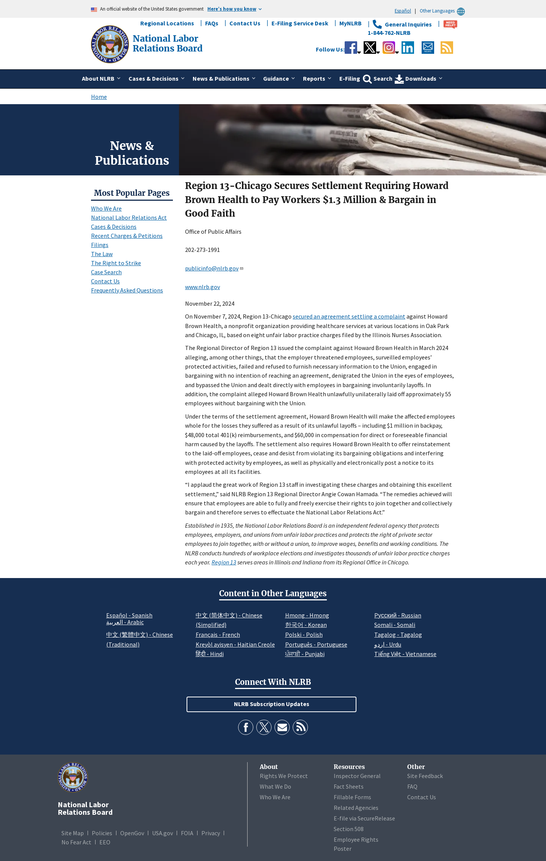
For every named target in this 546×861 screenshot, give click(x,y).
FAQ (412, 786)
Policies (102, 833)
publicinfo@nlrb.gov (214, 268)
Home (99, 96)
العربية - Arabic (125, 622)
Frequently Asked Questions (127, 290)
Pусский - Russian (397, 615)
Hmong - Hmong (307, 615)
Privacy (210, 833)
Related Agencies (356, 807)
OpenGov (132, 833)
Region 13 (224, 562)
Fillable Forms (352, 797)
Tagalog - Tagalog (398, 634)
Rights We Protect (284, 776)
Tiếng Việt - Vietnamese (405, 654)
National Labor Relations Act (129, 217)
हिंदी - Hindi (210, 654)
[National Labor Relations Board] (110, 43)
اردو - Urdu (387, 644)
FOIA (187, 833)
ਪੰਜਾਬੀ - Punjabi (305, 654)
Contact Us (244, 23)
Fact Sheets (349, 786)
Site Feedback (425, 776)
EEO (104, 842)
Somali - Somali (394, 624)
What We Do (275, 786)
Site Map (72, 833)
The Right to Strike (116, 263)
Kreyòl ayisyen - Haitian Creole (235, 644)
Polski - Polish (304, 634)
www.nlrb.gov (202, 287)
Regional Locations (167, 23)
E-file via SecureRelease (364, 818)
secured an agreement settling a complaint (349, 316)
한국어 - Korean (306, 624)
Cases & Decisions (113, 226)
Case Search (106, 272)
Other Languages (443, 10)
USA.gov (162, 833)
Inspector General (357, 776)
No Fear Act (76, 842)
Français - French (218, 634)
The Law (102, 254)
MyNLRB (350, 23)
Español (403, 11)
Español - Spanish (129, 615)
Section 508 (349, 829)
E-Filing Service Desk (299, 23)
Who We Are (106, 208)
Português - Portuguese (316, 644)
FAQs (211, 23)
